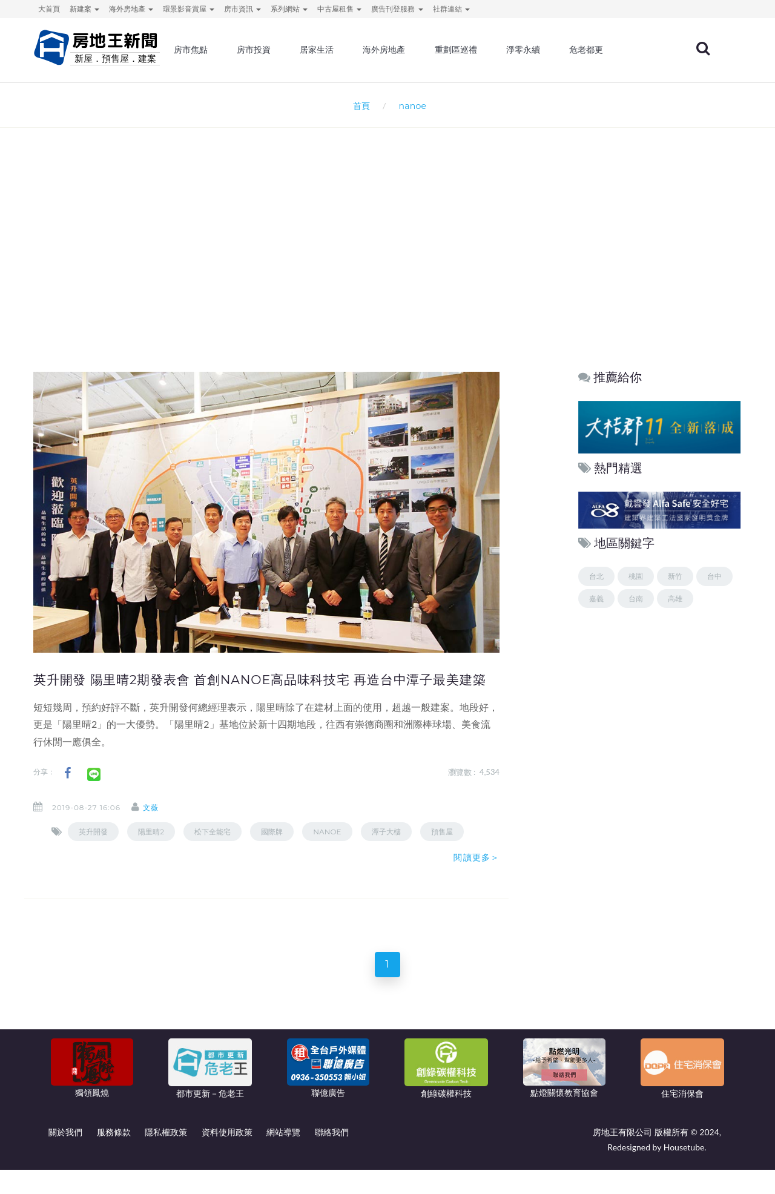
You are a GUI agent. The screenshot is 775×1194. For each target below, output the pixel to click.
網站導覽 (283, 1156)
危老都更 (614, 51)
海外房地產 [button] (131, 8)
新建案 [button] (84, 8)
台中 (714, 576)
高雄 (675, 598)
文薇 (160, 827)
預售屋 (442, 851)
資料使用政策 (227, 1156)
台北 (596, 576)
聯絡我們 (332, 1156)
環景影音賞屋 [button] (188, 8)
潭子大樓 (386, 851)
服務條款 (114, 1156)
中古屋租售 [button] (339, 8)
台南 (635, 598)
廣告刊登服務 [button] (397, 8)
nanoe (327, 851)
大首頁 (49, 8)
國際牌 (272, 851)
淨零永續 (553, 51)
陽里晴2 (151, 851)
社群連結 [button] (451, 8)
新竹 (675, 576)
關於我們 (65, 1156)
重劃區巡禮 (487, 51)
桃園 (635, 576)
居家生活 (353, 51)
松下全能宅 (212, 851)
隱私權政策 (166, 1156)
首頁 (359, 106)
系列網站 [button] (289, 8)
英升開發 (93, 851)
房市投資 (292, 51)
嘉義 (596, 598)
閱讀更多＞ (476, 877)
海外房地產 (418, 51)
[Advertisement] (387, 258)
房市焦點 (231, 51)
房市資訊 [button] (242, 8)
